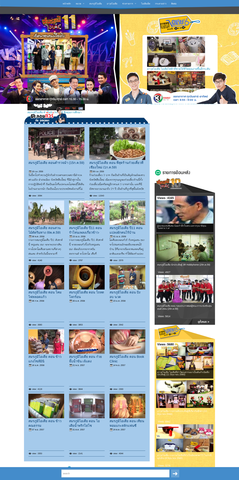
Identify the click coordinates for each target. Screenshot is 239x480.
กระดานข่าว (160, 3)
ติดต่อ (173, 3)
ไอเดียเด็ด (145, 3)
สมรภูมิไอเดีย (95, 3)
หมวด (78, 3)
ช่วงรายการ (127, 3)
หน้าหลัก (67, 3)
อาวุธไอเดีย (112, 3)
